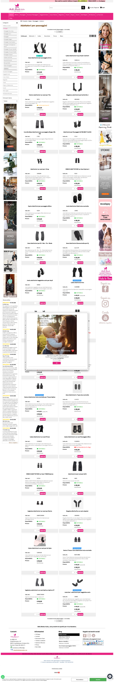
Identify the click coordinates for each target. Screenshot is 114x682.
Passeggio (22, 15)
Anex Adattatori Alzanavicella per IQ (77, 243)
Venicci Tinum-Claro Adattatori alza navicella (77, 550)
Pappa (72, 15)
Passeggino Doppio (8, 54)
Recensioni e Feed (40, 638)
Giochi (77, 15)
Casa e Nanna (53, 15)
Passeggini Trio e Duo (8, 31)
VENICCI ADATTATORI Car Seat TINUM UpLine (39, 474)
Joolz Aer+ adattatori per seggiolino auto (77, 592)
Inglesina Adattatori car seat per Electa (40, 511)
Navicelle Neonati (8, 60)
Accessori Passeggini (32, 15)
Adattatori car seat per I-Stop (40, 169)
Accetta (98, 679)
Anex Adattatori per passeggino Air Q (39, 58)
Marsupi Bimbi (7, 63)
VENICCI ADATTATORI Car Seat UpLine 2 (77, 169)
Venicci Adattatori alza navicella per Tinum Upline (39, 397)
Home (11, 15)
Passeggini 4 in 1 (7, 33)
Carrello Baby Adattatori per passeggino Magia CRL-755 (40, 133)
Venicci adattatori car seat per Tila (40, 95)
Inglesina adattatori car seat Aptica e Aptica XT (39, 590)
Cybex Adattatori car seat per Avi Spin (40, 548)
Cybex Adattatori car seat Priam (40, 437)
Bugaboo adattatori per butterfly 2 (77, 95)
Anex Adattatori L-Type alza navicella (77, 395)
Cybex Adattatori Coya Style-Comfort (77, 56)
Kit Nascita (92, 15)
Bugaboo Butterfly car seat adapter (77, 511)
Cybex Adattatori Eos (77, 282)
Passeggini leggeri (8, 39)
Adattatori (6, 68)
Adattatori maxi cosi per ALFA (77, 474)
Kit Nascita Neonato (7, 93)
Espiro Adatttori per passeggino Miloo (40, 206)
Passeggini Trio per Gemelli (10, 49)
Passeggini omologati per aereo (9, 45)
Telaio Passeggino (8, 65)
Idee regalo (5, 90)
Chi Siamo (37, 634)
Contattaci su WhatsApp (19, 648)
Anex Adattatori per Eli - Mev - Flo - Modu (39, 243)
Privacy (45, 680)
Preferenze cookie (57, 668)
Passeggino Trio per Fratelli (10, 52)
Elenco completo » (13, 442)
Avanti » (60, 31)
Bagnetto (61, 15)
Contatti (37, 636)
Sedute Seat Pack (8, 57)
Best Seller (38, 647)
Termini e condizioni (40, 640)
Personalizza (79, 679)
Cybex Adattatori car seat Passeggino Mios (77, 437)
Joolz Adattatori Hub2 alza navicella (77, 206)
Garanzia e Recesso (40, 642)
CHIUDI (112, 679)
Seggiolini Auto (44, 15)
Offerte (16, 15)
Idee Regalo (84, 15)
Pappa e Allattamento (8, 85)
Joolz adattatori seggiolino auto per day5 (40, 280)
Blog (11, 18)
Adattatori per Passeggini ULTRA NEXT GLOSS (77, 132)
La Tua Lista (100, 15)
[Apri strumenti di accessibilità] (109, 676)
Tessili (67, 15)
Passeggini (6, 36)
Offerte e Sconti (6, 25)
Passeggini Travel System (9, 42)
